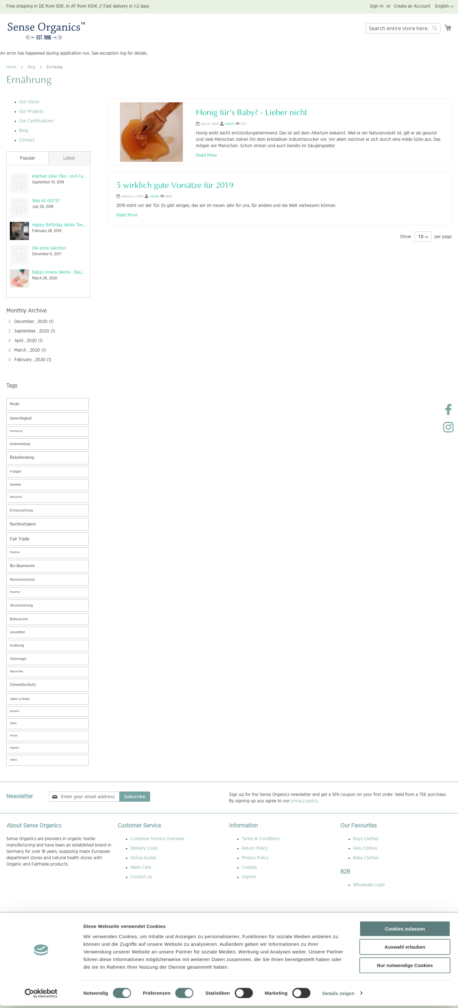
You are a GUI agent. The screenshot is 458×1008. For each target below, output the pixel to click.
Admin (229, 124)
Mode (14, 404)
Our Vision (29, 102)
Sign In (377, 6)
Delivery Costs (144, 848)
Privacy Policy (255, 858)
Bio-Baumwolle (22, 566)
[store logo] (46, 31)
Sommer (15, 484)
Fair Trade (19, 539)
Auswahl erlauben (405, 949)
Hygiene (14, 748)
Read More (206, 155)
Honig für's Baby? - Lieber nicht (251, 113)
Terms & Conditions (261, 839)
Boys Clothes (365, 839)
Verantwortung (21, 605)
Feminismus (16, 431)
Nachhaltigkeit (23, 524)
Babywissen (19, 619)
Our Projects (31, 111)
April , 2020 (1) (26, 341)
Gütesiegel (18, 659)
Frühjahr (15, 471)
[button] (444, 6)
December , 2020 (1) (31, 321)
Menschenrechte (22, 579)
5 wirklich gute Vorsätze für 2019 (174, 186)
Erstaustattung (21, 510)
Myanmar (15, 552)
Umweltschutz (23, 685)
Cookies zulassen (405, 931)
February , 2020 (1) (30, 360)
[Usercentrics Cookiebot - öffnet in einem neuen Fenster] (41, 995)
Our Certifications (36, 121)
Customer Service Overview (157, 839)
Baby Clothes (366, 858)
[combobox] (403, 28)
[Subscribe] (134, 797)
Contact (27, 140)
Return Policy (255, 848)
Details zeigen (338, 995)
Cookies (249, 867)
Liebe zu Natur (20, 699)
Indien (13, 723)
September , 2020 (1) (32, 331)
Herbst (13, 760)
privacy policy (304, 801)
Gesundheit (17, 632)
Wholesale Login (369, 885)
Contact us (141, 877)
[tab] (27, 157)
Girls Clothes (365, 848)
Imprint (249, 877)
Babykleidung (22, 458)
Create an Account (412, 6)
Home (11, 67)
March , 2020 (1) (27, 350)
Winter (13, 736)
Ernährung (17, 645)
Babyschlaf (16, 497)
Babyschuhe (16, 671)
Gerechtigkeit (21, 418)
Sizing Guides (143, 858)
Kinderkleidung (20, 444)
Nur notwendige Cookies (405, 967)
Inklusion (14, 711)
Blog (32, 67)
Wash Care (140, 867)
